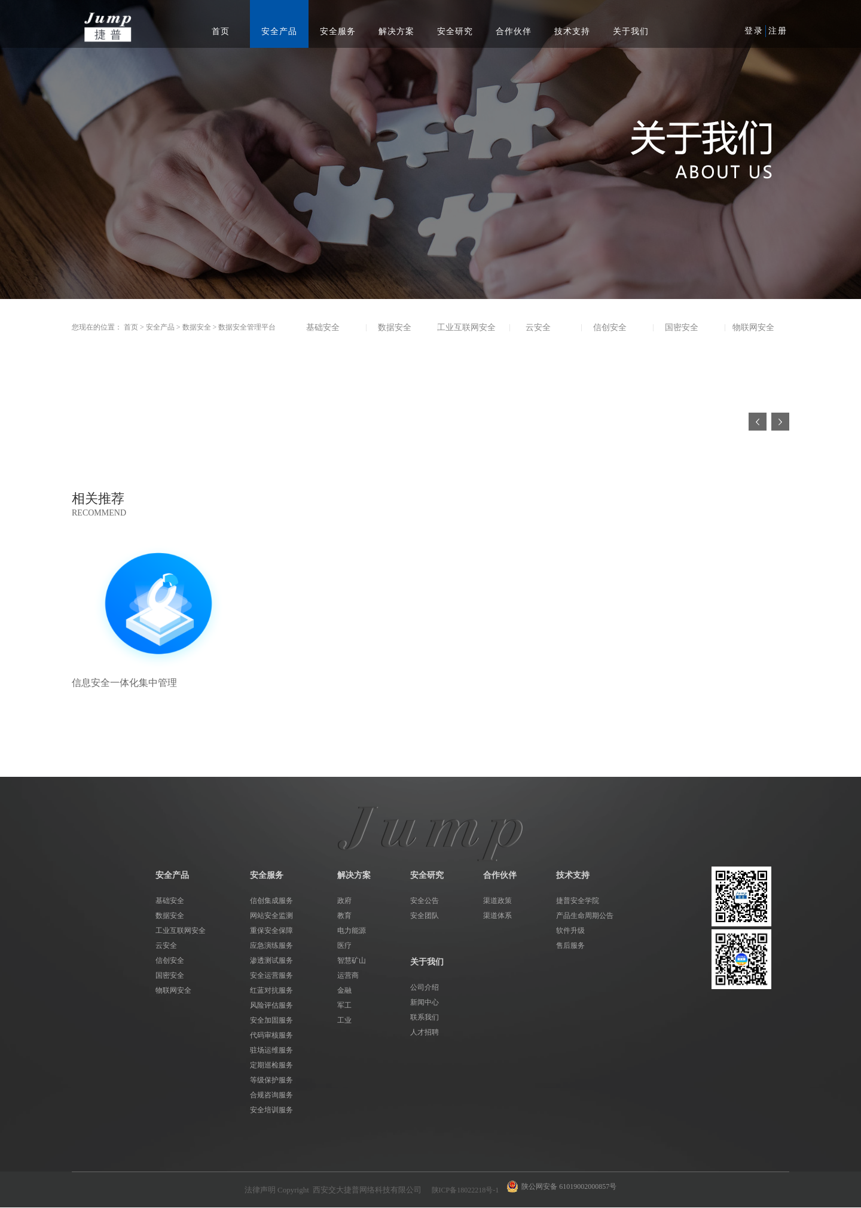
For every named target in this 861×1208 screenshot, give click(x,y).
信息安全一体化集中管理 (124, 683)
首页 (221, 31)
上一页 (758, 422)
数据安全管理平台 (247, 327)
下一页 (780, 422)
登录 (754, 30)
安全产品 (160, 327)
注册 (777, 30)
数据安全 (196, 327)
